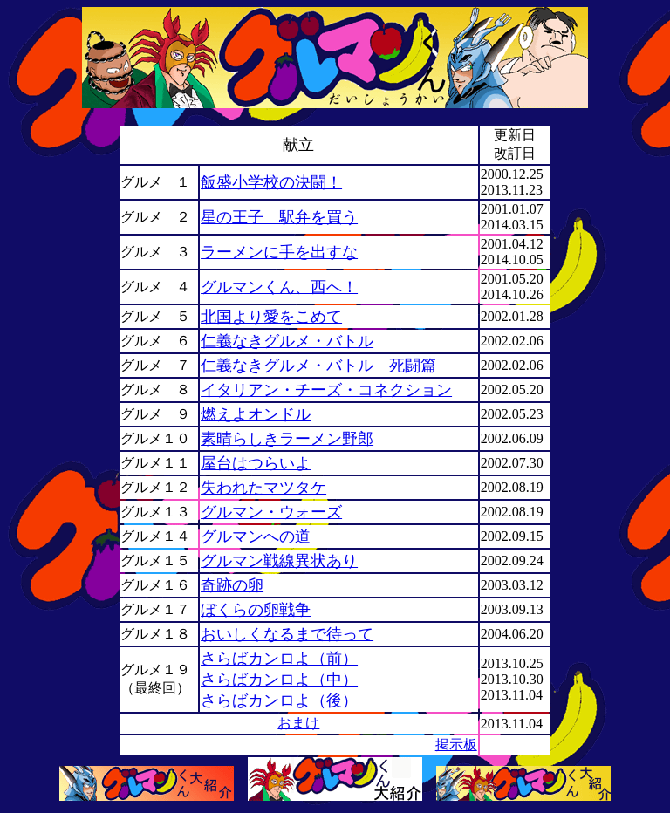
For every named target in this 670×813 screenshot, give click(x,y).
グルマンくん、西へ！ (279, 287)
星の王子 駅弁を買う (279, 217)
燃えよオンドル (256, 414)
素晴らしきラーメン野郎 (287, 438)
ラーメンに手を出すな (279, 252)
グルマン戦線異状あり (279, 561)
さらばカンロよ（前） (279, 658)
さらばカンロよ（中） (279, 679)
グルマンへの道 (256, 536)
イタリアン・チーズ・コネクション (326, 390)
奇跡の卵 (232, 585)
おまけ (298, 722)
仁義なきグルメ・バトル (287, 341)
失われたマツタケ (263, 487)
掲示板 (456, 744)
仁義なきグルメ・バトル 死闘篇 (318, 365)
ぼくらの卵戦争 (256, 609)
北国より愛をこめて (271, 316)
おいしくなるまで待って (287, 634)
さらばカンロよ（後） (279, 700)
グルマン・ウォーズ (271, 512)
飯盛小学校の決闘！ (271, 182)
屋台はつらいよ (256, 463)
